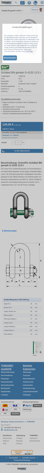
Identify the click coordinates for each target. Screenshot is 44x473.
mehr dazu (27, 49)
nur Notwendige (28, 51)
